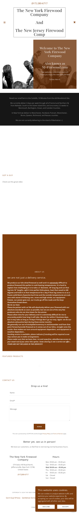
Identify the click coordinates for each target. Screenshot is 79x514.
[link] (39, 35)
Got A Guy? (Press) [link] (13, 498)
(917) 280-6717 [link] (40, 3)
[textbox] (39, 392)
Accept (65, 507)
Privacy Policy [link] (46, 434)
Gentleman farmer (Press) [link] (32, 498)
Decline (46, 507)
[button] (8, 22)
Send (39, 427)
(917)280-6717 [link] (23, 474)
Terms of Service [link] (58, 434)
